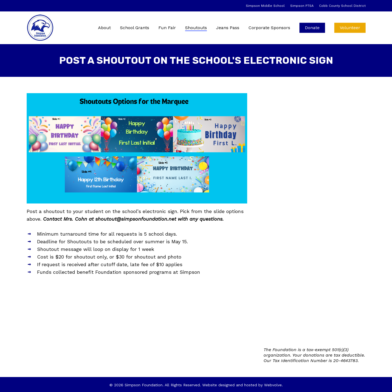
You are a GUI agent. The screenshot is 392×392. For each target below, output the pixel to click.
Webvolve (273, 385)
